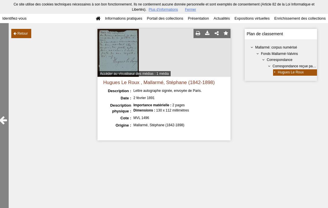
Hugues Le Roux (291, 72)
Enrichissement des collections (300, 18)
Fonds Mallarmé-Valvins (279, 54)
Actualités (221, 18)
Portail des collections (165, 18)
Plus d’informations (163, 10)
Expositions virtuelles (252, 18)
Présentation (198, 18)
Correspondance (279, 60)
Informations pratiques (123, 18)
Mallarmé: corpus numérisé (276, 47)
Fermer (190, 10)
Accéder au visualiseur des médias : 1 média (134, 74)
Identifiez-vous (14, 18)
